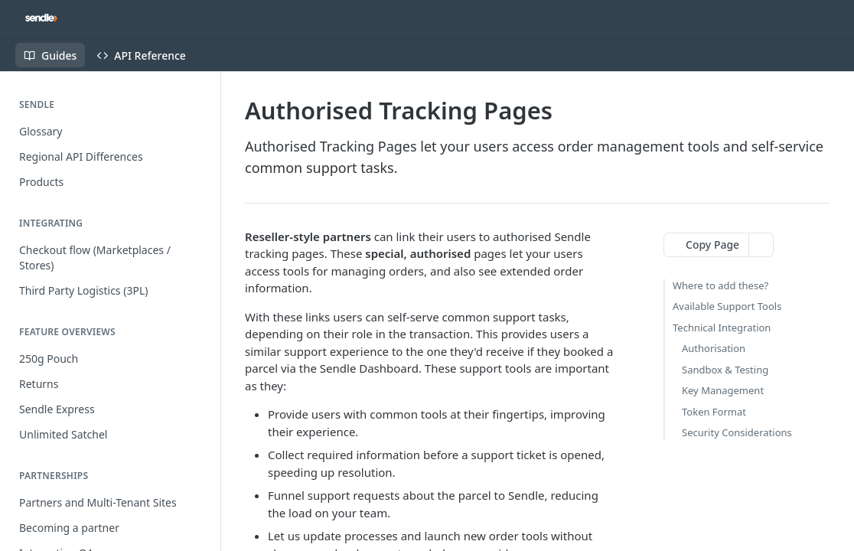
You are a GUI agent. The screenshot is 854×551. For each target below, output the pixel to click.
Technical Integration (722, 327)
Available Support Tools (727, 306)
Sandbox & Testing (725, 370)
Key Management (723, 390)
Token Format (714, 412)
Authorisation (713, 348)
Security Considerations (737, 432)
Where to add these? (720, 285)
